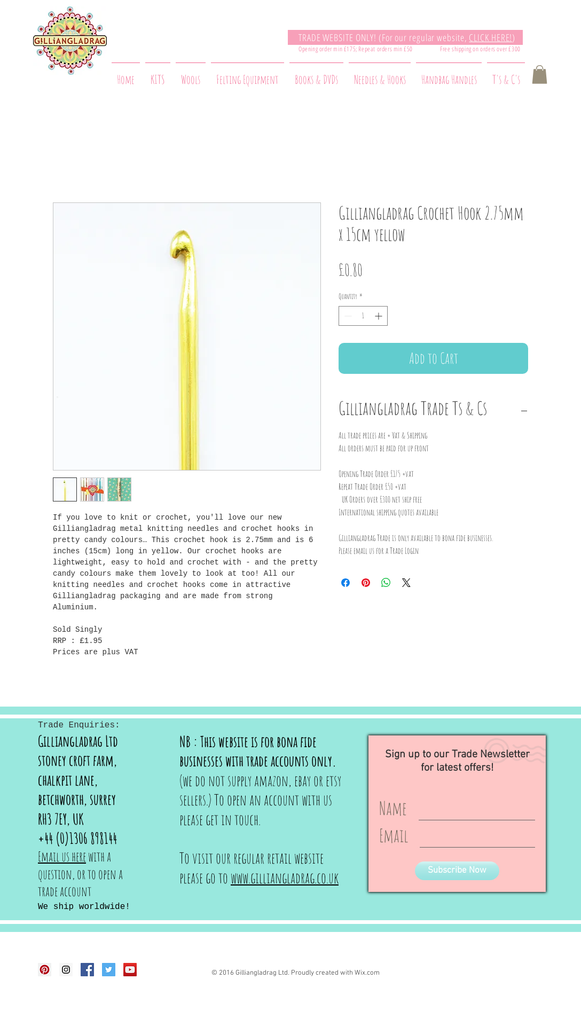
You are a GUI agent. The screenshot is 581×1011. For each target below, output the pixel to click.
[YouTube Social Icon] (130, 969)
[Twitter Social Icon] (108, 969)
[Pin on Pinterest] (365, 582)
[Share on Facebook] (345, 582)
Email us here (62, 856)
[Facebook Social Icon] (87, 969)
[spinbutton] (363, 316)
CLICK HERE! (490, 37)
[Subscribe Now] (457, 870)
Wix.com (367, 973)
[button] (539, 74)
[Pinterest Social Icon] (44, 969)
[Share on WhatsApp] (386, 582)
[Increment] (379, 316)
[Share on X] (406, 582)
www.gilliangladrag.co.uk (285, 877)
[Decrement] (347, 316)
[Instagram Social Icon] (66, 969)
